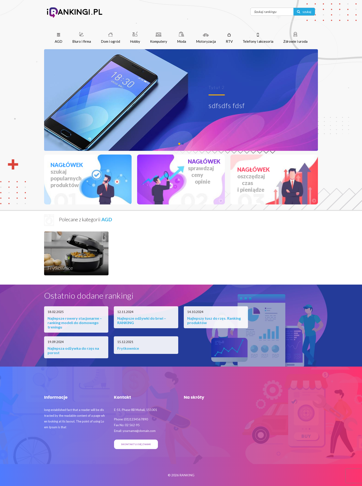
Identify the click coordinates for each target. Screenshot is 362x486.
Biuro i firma (81, 37)
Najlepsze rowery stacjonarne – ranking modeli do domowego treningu (75, 322)
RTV (229, 38)
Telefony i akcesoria (258, 38)
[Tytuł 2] (179, 143)
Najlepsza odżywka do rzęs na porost (73, 350)
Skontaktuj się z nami (136, 444)
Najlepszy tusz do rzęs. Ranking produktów (214, 320)
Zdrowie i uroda (295, 37)
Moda (181, 37)
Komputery (158, 38)
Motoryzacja (206, 38)
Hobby (135, 37)
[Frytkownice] (183, 143)
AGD (58, 38)
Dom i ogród (110, 38)
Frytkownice (128, 348)
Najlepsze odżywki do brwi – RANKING (141, 320)
